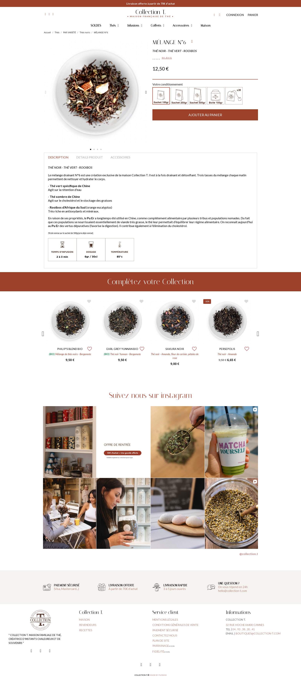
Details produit (89, 157)
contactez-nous (164, 635)
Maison (205, 25)
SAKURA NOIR (174, 348)
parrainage (160, 645)
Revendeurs (87, 624)
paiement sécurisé (165, 630)
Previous (43, 333)
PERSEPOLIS (227, 348)
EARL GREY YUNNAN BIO (122, 348)
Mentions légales (165, 619)
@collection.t (248, 554)
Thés (114, 25)
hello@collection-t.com (232, 590)
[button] (90, 149)
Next (258, 333)
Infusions (134, 25)
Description (58, 157)
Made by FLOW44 (158, 675)
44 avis (167, 57)
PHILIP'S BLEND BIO (70, 348)
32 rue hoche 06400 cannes (245, 624)
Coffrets (157, 25)
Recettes (85, 630)
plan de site (160, 640)
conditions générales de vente (175, 624)
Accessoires (182, 25)
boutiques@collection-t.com (258, 633)
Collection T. (150, 12)
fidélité (158, 651)
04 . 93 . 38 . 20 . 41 (243, 629)
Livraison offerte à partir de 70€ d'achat (150, 3)
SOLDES (96, 25)
